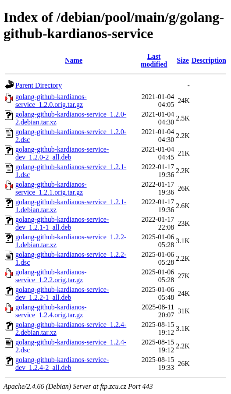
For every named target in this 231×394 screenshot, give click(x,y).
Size (183, 60)
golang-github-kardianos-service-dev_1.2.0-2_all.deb (62, 153)
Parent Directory (38, 85)
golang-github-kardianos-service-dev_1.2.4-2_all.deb (62, 363)
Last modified (154, 60)
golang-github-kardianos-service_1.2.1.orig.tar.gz (51, 188)
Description (209, 60)
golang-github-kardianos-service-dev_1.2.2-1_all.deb (62, 293)
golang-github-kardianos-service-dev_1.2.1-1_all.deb (62, 223)
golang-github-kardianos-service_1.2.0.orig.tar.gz (51, 100)
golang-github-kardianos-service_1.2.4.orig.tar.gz (51, 311)
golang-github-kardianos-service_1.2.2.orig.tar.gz (51, 276)
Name (73, 60)
